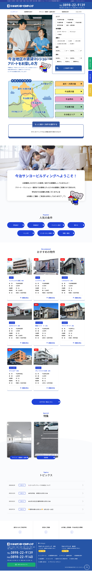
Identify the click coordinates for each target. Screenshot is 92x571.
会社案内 (72, 1)
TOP (87, 567)
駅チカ (79, 225)
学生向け (18, 225)
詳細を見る (25, 298)
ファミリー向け (58, 225)
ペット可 (28, 233)
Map (43, 551)
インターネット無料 (47, 233)
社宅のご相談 (74, 559)
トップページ (14, 11)
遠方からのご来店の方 (61, 559)
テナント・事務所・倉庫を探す (47, 11)
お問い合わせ (90, 63)
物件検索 (90, 77)
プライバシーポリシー (80, 1)
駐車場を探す (65, 11)
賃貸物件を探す (28, 11)
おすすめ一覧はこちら (50, 402)
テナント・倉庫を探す (66, 556)
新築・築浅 (68, 233)
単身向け (38, 225)
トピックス (78, 11)
